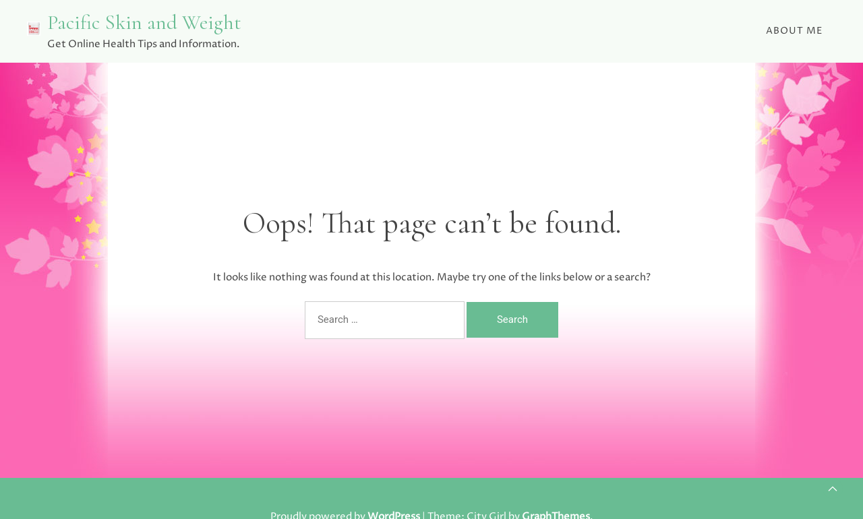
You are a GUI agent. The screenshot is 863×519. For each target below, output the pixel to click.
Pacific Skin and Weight (144, 22)
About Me (794, 31)
